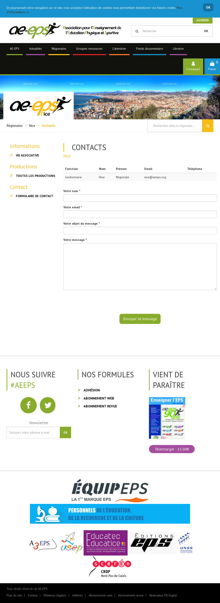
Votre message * (75, 240)
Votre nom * (71, 191)
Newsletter (38, 422)
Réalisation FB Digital (163, 595)
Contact (33, 595)
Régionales (59, 49)
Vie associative (27, 155)
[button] (212, 66)
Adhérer (202, 20)
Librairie (178, 49)
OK (208, 7)
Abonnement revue (100, 406)
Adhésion (92, 390)
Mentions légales (55, 595)
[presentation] (96, 302)
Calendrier (119, 49)
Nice (32, 125)
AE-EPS (14, 49)
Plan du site (14, 595)
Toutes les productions (35, 176)
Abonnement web (99, 398)
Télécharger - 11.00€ (172, 449)
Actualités (35, 49)
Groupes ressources (89, 49)
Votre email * (72, 207)
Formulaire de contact (34, 196)
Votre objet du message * (81, 223)
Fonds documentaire (149, 49)
